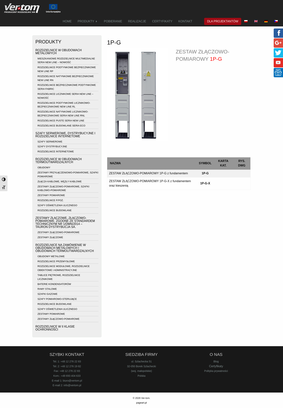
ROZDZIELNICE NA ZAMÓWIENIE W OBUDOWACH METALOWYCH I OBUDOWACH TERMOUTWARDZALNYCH (64, 248)
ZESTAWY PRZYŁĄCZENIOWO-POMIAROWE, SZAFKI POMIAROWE (67, 174)
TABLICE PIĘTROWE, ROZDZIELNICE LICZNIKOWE (58, 277)
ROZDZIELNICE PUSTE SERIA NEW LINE (60, 120)
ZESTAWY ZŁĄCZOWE (50, 237)
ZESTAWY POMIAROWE (51, 195)
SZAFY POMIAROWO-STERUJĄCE (57, 299)
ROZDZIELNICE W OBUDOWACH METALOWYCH (58, 52)
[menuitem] (67, 21)
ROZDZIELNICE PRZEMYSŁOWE (56, 261)
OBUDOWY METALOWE (51, 256)
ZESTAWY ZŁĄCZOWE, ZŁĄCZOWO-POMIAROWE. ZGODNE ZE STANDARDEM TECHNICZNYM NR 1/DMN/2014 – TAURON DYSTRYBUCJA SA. (65, 222)
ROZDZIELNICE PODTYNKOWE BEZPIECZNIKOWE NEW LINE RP (66, 69)
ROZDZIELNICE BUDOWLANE (54, 210)
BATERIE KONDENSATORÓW (54, 284)
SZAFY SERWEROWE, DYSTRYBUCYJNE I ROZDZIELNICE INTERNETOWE (65, 135)
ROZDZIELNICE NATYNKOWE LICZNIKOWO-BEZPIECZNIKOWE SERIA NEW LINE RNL (62, 113)
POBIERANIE (113, 21)
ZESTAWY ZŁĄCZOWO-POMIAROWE (58, 232)
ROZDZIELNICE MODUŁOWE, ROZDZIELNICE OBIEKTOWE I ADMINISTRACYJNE (63, 268)
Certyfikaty (216, 366)
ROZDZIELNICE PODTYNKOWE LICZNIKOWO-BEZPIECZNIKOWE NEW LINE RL (63, 104)
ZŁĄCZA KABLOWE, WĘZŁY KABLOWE (59, 181)
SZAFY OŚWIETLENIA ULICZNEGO (57, 205)
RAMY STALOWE (47, 289)
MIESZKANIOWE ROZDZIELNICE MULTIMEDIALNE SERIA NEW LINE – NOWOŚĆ (66, 60)
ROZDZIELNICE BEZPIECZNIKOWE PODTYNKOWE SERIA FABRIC (66, 87)
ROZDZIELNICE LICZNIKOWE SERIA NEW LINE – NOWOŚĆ (65, 96)
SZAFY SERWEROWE (49, 141)
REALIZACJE (137, 21)
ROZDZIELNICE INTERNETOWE (55, 151)
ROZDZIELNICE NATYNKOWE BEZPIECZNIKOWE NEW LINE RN (65, 78)
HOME (67, 21)
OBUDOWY (43, 167)
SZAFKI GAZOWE (47, 294)
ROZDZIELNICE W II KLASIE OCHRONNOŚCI (55, 328)
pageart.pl (141, 402)
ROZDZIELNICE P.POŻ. (50, 200)
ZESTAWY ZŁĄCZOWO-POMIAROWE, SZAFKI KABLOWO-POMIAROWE (63, 188)
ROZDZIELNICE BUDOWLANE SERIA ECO (61, 125)
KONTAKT (185, 21)
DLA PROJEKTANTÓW (222, 21)
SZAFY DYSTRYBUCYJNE (52, 146)
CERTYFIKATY (162, 21)
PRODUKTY (86, 21)
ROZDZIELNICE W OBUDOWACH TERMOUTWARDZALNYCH (58, 161)
